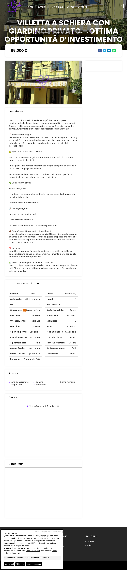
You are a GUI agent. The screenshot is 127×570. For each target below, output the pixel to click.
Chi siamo (57, 6)
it (121, 6)
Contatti (82, 6)
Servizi (70, 6)
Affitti (89, 545)
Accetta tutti (9, 564)
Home (30, 6)
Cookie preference (33, 551)
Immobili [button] (42, 6)
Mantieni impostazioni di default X (48, 532)
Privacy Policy (15, 553)
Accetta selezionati (34, 564)
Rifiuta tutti (20, 564)
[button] (11, 82)
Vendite (90, 541)
